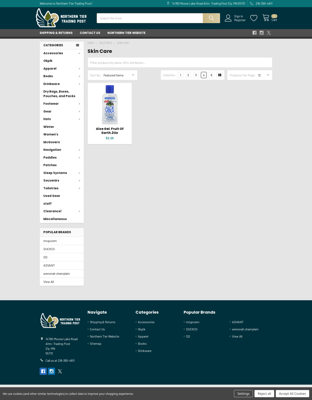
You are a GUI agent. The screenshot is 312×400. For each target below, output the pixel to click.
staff (47, 207)
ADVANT (49, 269)
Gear (62, 115)
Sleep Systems (62, 176)
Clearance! (62, 215)
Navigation (62, 153)
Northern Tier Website (126, 36)
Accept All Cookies (292, 393)
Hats (62, 122)
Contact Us (90, 36)
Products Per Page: (243, 79)
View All (48, 285)
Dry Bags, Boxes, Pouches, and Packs (59, 97)
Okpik (47, 64)
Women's (50, 138)
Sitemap (95, 347)
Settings (243, 393)
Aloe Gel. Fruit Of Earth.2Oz (110, 134)
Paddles (62, 161)
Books (62, 80)
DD (45, 261)
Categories (53, 49)
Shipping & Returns (56, 36)
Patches (50, 169)
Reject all (264, 393)
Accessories (62, 57)
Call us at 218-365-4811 (60, 364)
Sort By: (95, 79)
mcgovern (50, 244)
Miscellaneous (55, 222)
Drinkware (62, 87)
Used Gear (51, 199)
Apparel (62, 72)
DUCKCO (49, 252)
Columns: (169, 78)
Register (235, 22)
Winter (48, 130)
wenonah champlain (56, 277)
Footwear (62, 107)
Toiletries (62, 192)
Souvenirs (62, 184)
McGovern (51, 146)
